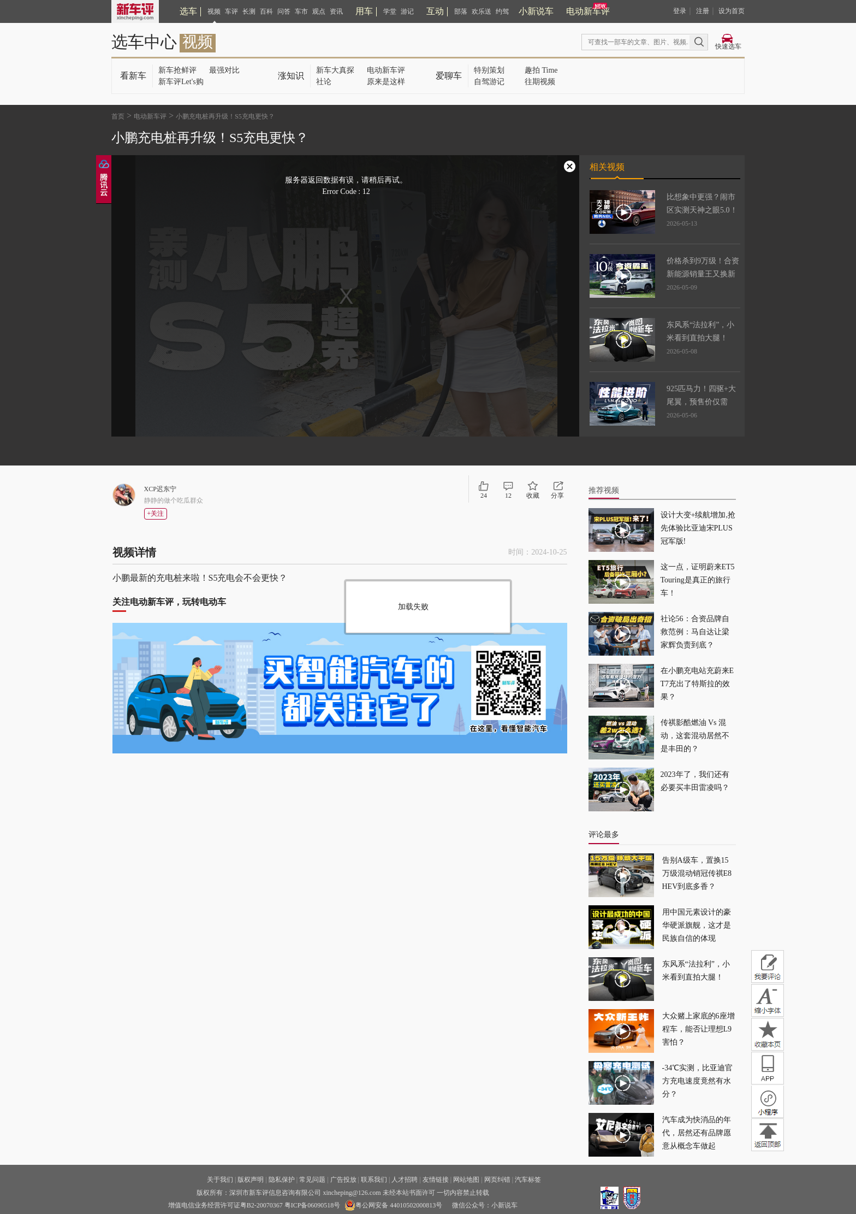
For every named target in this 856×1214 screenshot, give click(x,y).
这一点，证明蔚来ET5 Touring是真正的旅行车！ (698, 580)
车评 (231, 11)
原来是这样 (386, 82)
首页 (117, 116)
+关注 (155, 513)
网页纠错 (497, 1179)
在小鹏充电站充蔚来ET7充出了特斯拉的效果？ (697, 684)
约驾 (502, 11)
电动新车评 (588, 11)
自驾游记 (489, 82)
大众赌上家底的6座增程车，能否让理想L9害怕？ (698, 1029)
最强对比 (224, 70)
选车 (188, 11)
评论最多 (603, 834)
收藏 (532, 495)
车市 (301, 11)
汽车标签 (528, 1179)
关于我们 (220, 1179)
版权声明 (250, 1179)
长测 (248, 11)
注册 (702, 11)
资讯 (336, 11)
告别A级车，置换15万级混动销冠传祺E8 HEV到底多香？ (697, 873)
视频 (214, 11)
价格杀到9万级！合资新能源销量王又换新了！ (703, 274)
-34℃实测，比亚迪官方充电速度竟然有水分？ (697, 1081)
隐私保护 (282, 1179)
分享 (557, 495)
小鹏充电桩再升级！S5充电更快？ (225, 116)
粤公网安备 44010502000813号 (393, 1205)
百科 (266, 11)
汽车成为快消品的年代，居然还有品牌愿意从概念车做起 (696, 1133)
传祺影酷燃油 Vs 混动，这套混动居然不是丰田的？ (695, 735)
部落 (460, 11)
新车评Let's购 (181, 82)
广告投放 (343, 1179)
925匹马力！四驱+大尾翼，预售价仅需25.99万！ (701, 402)
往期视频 (540, 82)
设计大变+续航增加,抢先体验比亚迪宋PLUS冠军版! (698, 528)
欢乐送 (481, 11)
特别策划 (489, 70)
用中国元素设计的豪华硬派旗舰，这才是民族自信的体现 (696, 925)
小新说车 (536, 11)
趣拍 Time (541, 70)
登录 (679, 11)
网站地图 (466, 1179)
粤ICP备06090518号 (312, 1205)
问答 (283, 11)
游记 (407, 11)
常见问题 (312, 1179)
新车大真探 (335, 70)
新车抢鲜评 (177, 70)
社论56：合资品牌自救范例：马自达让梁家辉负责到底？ (695, 632)
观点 (318, 11)
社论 (323, 82)
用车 (364, 11)
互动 (435, 11)
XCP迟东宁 (160, 489)
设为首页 (731, 11)
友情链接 (436, 1179)
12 (508, 495)
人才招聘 (404, 1179)
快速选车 (728, 46)
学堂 (389, 11)
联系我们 (374, 1179)
